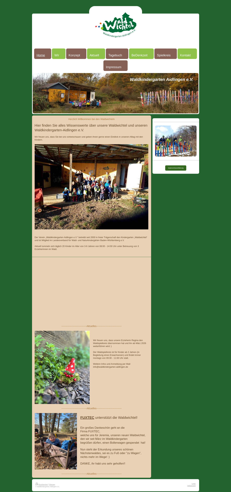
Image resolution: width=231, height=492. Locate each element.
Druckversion (42, 484)
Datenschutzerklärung (175, 168)
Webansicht (191, 486)
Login (193, 484)
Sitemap (52, 484)
